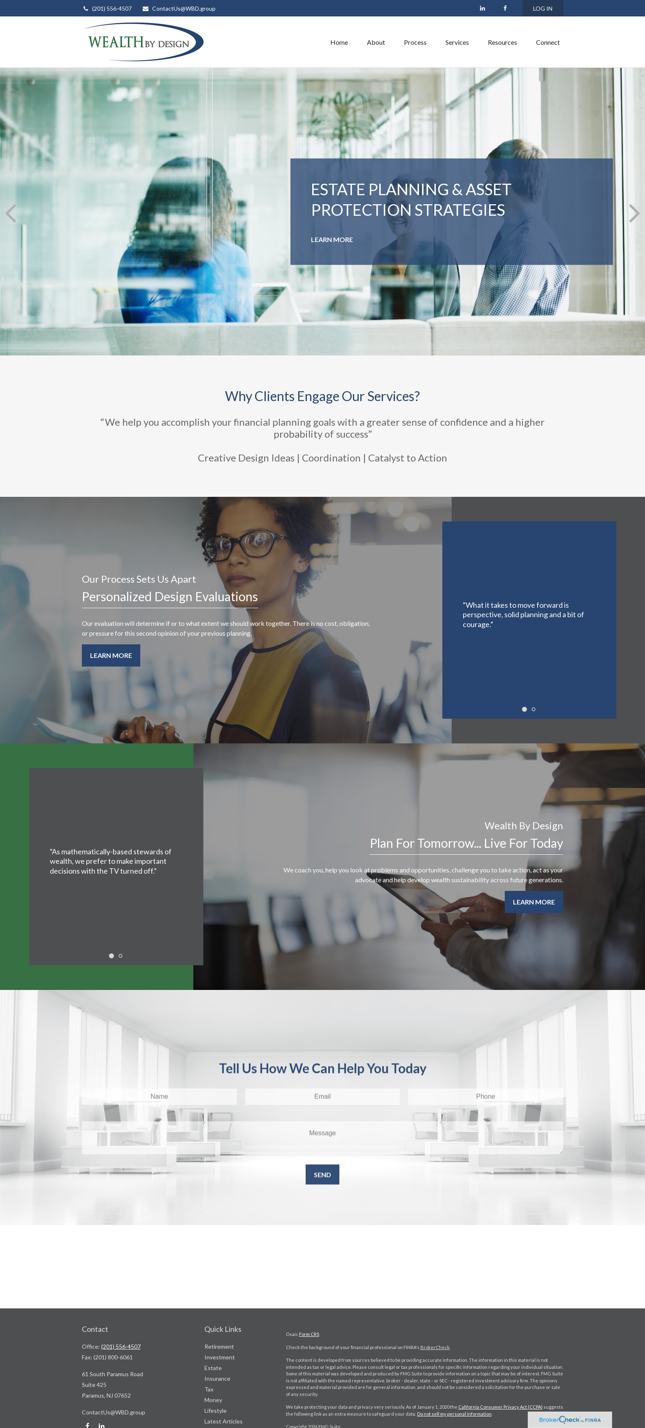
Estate (213, 1367)
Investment (219, 1357)
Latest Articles (223, 1421)
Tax (208, 1389)
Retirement (219, 1346)
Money (213, 1399)
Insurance (217, 1378)
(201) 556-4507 (107, 8)
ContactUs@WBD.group (179, 8)
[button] (339, 42)
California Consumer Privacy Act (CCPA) (500, 1407)
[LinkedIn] (482, 8)
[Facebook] (505, 8)
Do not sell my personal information (454, 1413)
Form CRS (309, 1334)
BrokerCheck (435, 1347)
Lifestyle (215, 1410)
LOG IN (542, 8)
